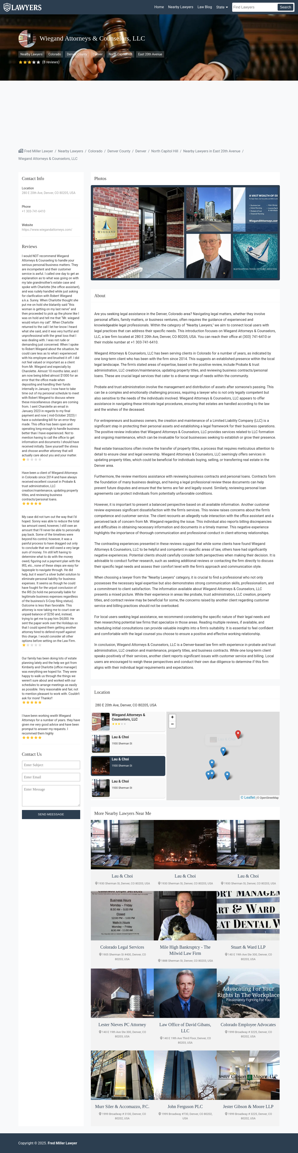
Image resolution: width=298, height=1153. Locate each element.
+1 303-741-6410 (33, 211)
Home (159, 7)
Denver (98, 54)
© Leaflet (248, 797)
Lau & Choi (227, 739)
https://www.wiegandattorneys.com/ (47, 229)
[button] (223, 751)
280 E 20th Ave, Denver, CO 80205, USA (49, 193)
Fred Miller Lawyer (38, 151)
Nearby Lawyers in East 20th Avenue (211, 151)
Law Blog (204, 7)
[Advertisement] (149, 114)
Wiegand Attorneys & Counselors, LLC (48, 159)
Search (285, 7)
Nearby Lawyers (180, 7)
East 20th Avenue (150, 54)
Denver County (77, 54)
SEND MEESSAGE (51, 814)
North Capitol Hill (120, 54)
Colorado (55, 54)
